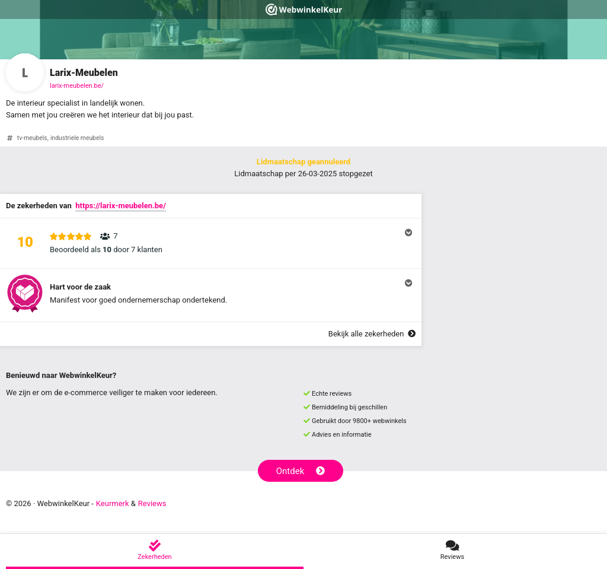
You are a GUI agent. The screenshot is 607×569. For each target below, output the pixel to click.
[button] (210, 243)
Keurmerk (112, 503)
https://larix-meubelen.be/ (120, 205)
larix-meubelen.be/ (77, 86)
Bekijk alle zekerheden (372, 333)
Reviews (152, 503)
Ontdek (300, 471)
